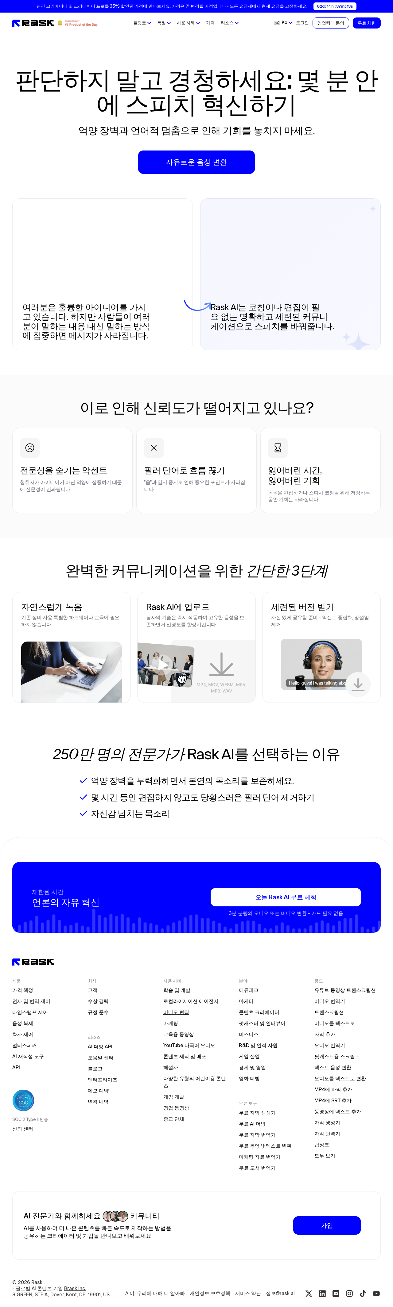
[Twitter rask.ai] (309, 1293)
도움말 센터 (101, 1057)
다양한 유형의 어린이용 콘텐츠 (194, 1082)
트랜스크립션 (329, 1012)
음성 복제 (22, 1023)
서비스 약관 (248, 1293)
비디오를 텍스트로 (334, 1023)
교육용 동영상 (178, 1034)
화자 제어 (22, 1034)
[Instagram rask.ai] (349, 1293)
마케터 (246, 1001)
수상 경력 (98, 1001)
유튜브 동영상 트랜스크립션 (345, 990)
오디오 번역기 (329, 1045)
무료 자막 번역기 (257, 1134)
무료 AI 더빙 (252, 1123)
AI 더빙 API (100, 1046)
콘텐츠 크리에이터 (259, 1012)
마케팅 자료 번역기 (260, 1157)
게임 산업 (249, 1056)
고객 (93, 990)
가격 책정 (22, 990)
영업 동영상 (176, 1108)
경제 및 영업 (252, 1067)
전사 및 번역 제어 (31, 1001)
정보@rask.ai (280, 1293)
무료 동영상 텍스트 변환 (265, 1146)
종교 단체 (173, 1119)
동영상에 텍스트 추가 (337, 1111)
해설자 (170, 1067)
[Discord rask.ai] (336, 1293)
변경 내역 (98, 1101)
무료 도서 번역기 (257, 1168)
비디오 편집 (176, 1012)
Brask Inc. (75, 1288)
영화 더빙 (249, 1078)
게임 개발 (173, 1096)
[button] (142, 23)
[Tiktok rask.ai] (363, 1293)
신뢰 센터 (22, 1128)
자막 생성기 (327, 1122)
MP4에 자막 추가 (333, 1089)
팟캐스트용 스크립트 (337, 1056)
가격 (210, 22)
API (16, 1067)
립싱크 (321, 1144)
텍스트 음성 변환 (332, 1067)
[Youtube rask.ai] (376, 1293)
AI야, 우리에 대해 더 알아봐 (155, 1293)
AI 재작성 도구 (28, 1056)
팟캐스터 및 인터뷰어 (262, 1023)
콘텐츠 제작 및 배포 (184, 1056)
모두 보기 (324, 1155)
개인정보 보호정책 (210, 1293)
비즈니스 (249, 1034)
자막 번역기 (327, 1133)
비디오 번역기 (329, 1001)
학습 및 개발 (176, 990)
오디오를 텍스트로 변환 (340, 1078)
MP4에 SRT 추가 (333, 1100)
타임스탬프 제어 (30, 1012)
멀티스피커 (24, 1045)
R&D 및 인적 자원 (258, 1045)
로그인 (302, 22)
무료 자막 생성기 (257, 1112)
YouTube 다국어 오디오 (189, 1045)
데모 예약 (98, 1090)
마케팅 (170, 1023)
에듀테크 (249, 990)
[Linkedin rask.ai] (322, 1293)
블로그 (95, 1068)
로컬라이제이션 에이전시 (191, 1001)
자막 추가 (324, 1034)
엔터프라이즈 (102, 1079)
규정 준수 (98, 1012)
